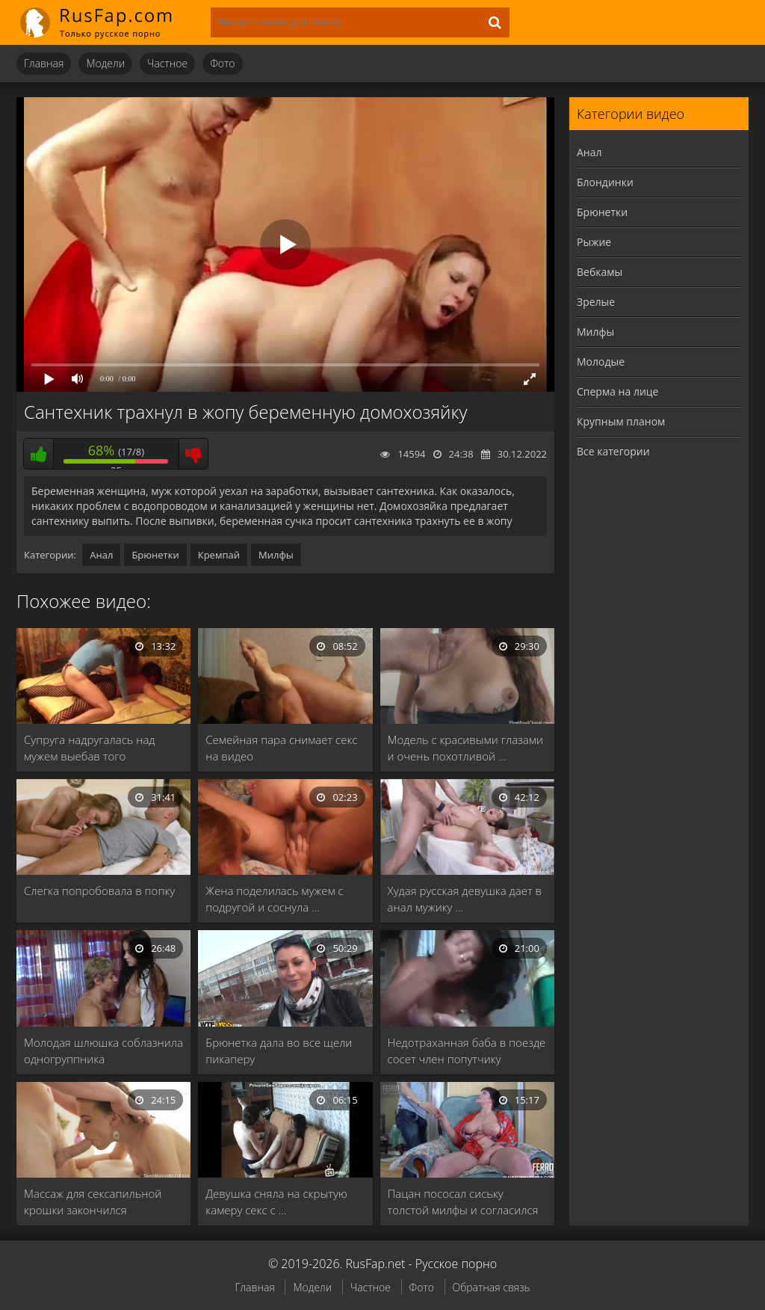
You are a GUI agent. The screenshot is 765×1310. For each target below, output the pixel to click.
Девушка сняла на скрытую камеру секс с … (276, 1201)
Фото (222, 63)
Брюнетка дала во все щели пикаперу (278, 1050)
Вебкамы (599, 272)
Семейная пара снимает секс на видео (281, 747)
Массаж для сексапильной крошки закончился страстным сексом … (92, 1202)
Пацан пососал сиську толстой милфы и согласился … (463, 1202)
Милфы (276, 555)
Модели (105, 63)
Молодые (601, 361)
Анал (101, 555)
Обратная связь (491, 1287)
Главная (44, 63)
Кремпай (219, 555)
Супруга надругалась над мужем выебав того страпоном (89, 748)
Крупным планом (621, 421)
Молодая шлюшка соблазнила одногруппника (103, 1050)
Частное (167, 63)
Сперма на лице (617, 391)
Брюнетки (155, 555)
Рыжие (594, 242)
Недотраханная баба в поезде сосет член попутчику (467, 1050)
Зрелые (596, 302)
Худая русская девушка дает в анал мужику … (465, 898)
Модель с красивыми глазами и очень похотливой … (465, 747)
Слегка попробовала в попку (99, 890)
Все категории (613, 451)
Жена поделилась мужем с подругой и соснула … (274, 898)
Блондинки (605, 182)
